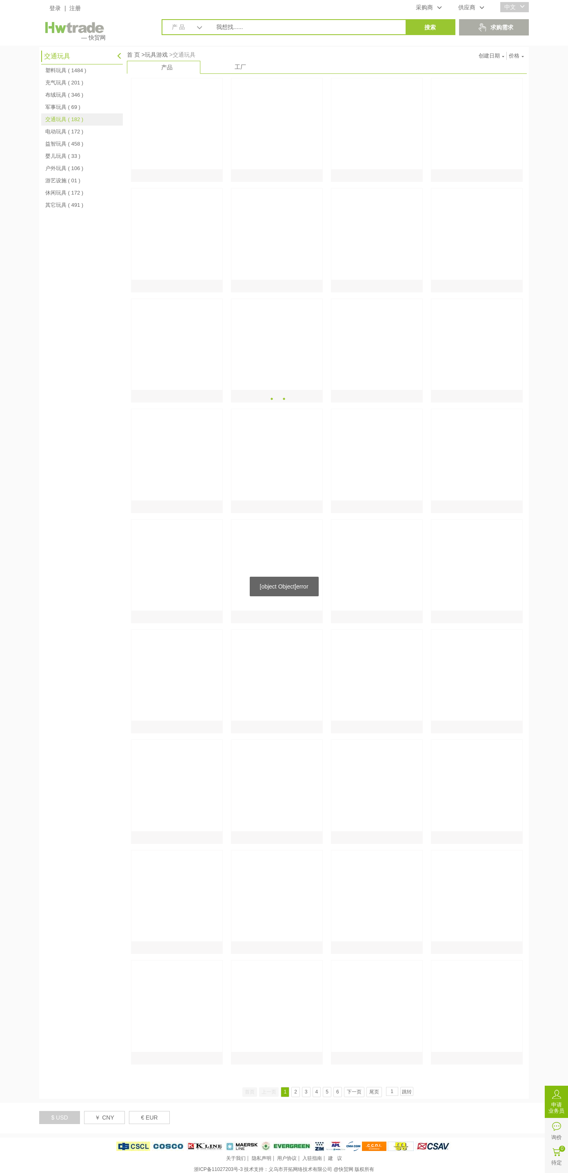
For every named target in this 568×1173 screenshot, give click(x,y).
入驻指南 (312, 1158)
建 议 (335, 1158)
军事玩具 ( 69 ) (62, 107)
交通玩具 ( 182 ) (64, 119)
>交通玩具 (182, 54)
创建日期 (491, 56)
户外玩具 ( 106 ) (64, 168)
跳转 (407, 1092)
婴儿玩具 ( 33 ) (62, 156)
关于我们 (236, 1158)
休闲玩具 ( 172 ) (64, 193)
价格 (516, 56)
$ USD (59, 1117)
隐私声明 (261, 1158)
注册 (75, 8)
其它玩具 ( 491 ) (64, 205)
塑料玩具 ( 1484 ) (65, 70)
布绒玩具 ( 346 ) (64, 95)
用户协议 (287, 1158)
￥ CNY (104, 1117)
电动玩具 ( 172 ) (64, 131)
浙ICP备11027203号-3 (218, 1169)
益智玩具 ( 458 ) (64, 144)
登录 (55, 8)
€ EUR (149, 1117)
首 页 (133, 54)
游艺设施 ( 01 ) (62, 180)
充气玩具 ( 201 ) (64, 83)
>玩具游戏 (155, 54)
